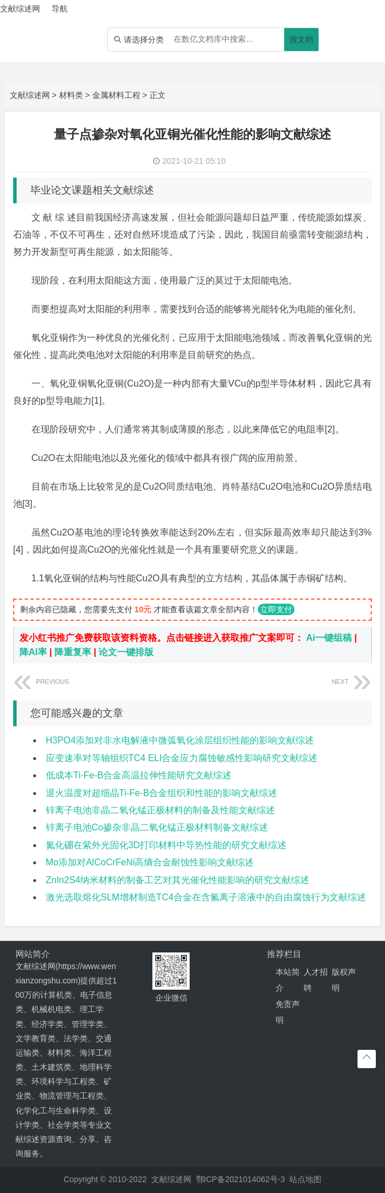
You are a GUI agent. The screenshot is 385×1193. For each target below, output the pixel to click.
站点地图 (305, 1179)
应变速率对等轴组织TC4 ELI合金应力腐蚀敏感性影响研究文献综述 (182, 758)
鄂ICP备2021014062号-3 (240, 1179)
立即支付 (276, 609)
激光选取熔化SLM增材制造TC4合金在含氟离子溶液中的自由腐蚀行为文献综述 (206, 897)
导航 (60, 8)
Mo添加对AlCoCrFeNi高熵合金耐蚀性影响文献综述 (150, 862)
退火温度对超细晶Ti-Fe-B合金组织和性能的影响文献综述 (162, 793)
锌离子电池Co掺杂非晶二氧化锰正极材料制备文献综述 (157, 827)
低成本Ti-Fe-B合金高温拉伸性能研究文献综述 (139, 775)
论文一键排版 (126, 652)
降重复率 (72, 652)
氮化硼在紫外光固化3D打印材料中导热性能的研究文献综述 (166, 845)
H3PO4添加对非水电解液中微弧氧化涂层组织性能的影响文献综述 (180, 740)
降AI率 (33, 652)
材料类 (71, 95)
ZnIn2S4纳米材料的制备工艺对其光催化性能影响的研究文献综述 (177, 880)
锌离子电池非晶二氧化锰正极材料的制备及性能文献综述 (160, 810)
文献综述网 (30, 95)
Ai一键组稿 (329, 638)
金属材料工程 (116, 95)
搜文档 (301, 39)
